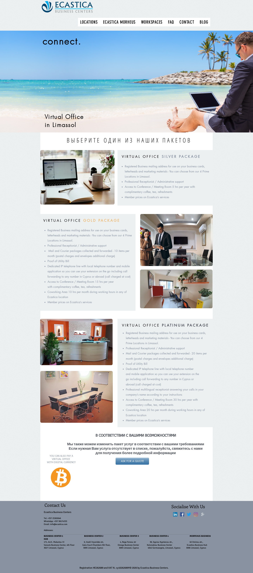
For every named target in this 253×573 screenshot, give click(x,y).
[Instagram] (196, 514)
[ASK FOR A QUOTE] (132, 461)
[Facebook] (182, 514)
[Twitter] (189, 514)
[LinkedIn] (175, 514)
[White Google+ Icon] (203, 514)
